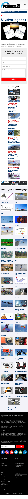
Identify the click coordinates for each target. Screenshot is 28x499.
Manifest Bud (17, 480)
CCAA (16, 468)
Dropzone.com (17, 473)
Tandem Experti (17, 477)
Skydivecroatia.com (18, 475)
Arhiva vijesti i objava (5, 486)
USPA (16, 471)
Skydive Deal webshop (19, 461)
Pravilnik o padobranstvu (19, 463)
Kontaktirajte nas (4, 489)
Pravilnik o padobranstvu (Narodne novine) (19, 466)
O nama (2, 463)
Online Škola (3, 470)
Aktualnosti (3, 476)
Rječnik (2, 474)
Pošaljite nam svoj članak (5, 481)
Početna (2, 461)
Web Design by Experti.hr (17, 493)
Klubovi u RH (3, 472)
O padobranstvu (4, 465)
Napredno (2, 467)
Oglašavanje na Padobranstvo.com (4, 484)
